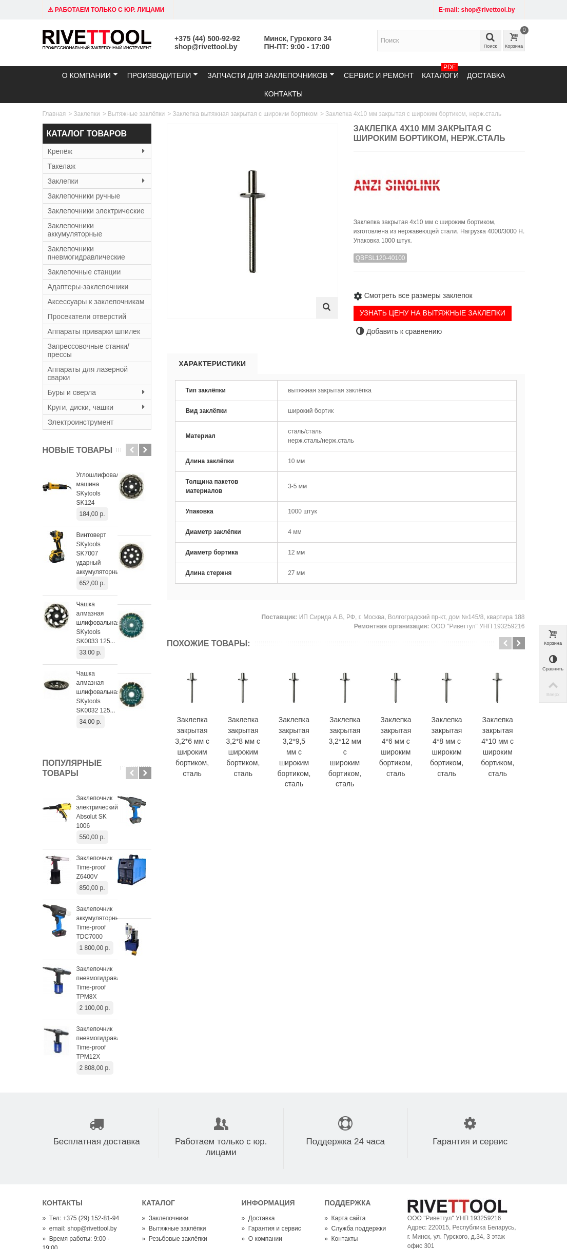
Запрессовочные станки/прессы (88, 350)
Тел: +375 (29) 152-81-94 (81, 1089)
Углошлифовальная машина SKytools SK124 (111, 479)
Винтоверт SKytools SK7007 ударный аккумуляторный (104, 526)
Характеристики (212, 364)
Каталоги (440, 73)
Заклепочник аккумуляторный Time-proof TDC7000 (108, 816)
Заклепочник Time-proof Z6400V (110, 770)
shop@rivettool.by (205, 47)
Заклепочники (165, 1089)
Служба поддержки (355, 1099)
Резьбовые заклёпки (174, 1109)
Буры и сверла (97, 392)
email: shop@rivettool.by (80, 1099)
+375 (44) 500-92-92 (207, 38)
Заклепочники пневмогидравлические (86, 253)
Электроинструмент (81, 422)
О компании (90, 75)
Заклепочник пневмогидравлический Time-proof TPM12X (109, 918)
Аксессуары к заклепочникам (96, 302)
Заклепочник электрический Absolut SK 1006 (113, 724)
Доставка (486, 75)
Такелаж (62, 166)
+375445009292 (282, 1184)
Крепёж (97, 151)
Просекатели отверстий (87, 316)
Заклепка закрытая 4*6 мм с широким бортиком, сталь (485, 758)
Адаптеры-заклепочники (88, 287)
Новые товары (78, 450)
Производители (163, 75)
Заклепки (86, 113)
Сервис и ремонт (379, 75)
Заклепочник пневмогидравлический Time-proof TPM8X (109, 867)
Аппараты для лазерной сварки (88, 373)
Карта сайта (344, 1089)
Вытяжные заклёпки (136, 113)
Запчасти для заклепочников (271, 75)
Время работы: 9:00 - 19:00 (76, 1114)
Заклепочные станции (84, 272)
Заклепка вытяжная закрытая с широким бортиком (245, 113)
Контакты (283, 94)
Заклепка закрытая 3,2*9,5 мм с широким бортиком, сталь (343, 763)
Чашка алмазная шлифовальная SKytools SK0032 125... (111, 627)
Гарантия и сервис (271, 1099)
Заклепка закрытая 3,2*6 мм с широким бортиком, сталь (202, 758)
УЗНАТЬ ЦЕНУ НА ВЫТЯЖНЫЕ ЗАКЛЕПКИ (432, 313)
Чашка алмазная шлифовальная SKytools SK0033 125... (111, 576)
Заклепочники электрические (96, 211)
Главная (54, 113)
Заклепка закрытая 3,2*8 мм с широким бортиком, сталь (273, 758)
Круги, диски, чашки (97, 407)
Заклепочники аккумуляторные (75, 230)
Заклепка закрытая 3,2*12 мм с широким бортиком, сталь (414, 758)
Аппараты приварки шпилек (94, 331)
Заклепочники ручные (84, 196)
